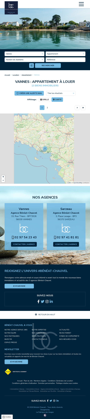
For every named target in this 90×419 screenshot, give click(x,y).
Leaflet (69, 182)
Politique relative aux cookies (67, 383)
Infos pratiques (39, 336)
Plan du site (28, 381)
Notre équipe (10, 333)
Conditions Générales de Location (60, 381)
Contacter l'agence (24, 244)
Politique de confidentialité (13, 410)
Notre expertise (39, 330)
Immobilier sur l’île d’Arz (48, 391)
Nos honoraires (39, 333)
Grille (44, 99)
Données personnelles (46, 383)
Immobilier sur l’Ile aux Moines (29, 391)
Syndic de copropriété (69, 336)
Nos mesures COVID (67, 339)
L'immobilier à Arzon (32, 389)
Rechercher (48, 65)
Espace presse (11, 342)
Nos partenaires (12, 336)
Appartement (26, 75)
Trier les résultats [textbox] (54, 93)
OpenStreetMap (77, 182)
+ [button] (3, 177)
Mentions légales (40, 381)
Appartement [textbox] (52, 54)
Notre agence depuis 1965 (16, 330)
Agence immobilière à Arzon (50, 389)
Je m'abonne (19, 286)
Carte (57, 99)
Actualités (64, 330)
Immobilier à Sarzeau (64, 391)
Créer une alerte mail (29, 93)
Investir (8, 339)
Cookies (8, 389)
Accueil (7, 75)
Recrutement (65, 333)
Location (16, 75)
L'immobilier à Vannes (17, 389)
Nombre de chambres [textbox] (14, 59)
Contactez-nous (39, 339)
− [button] (3, 180)
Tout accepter (16, 416)
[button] (42, 254)
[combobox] (24, 53)
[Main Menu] (81, 4)
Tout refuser (31, 416)
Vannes (37, 75)
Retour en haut (45, 314)
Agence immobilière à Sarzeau (70, 389)
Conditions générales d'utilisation (24, 383)
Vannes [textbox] (9, 54)
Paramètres (45, 416)
